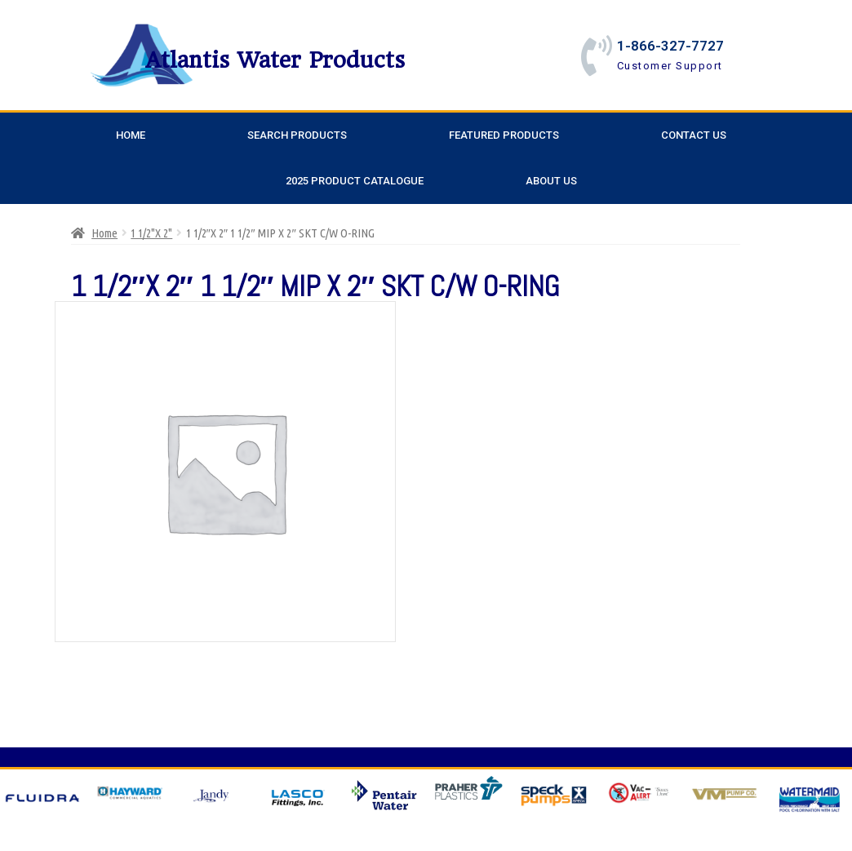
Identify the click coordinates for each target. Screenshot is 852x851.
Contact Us (693, 135)
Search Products (297, 135)
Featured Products (504, 135)
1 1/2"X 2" (151, 233)
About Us (551, 181)
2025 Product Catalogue (355, 181)
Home (130, 135)
